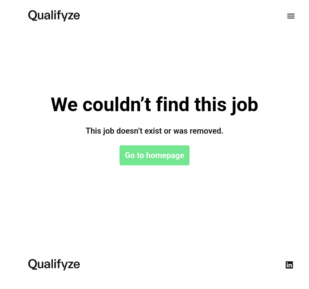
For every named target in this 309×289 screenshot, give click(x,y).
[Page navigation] (290, 16)
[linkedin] (289, 265)
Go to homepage (154, 155)
